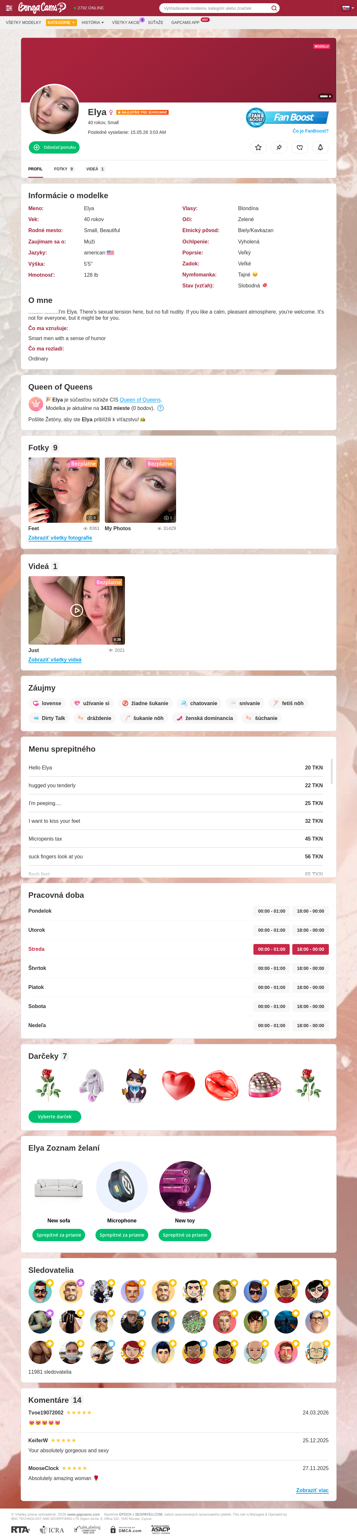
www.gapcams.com (83, 1514)
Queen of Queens (140, 400)
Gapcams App (187, 22)
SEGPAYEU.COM (148, 1514)
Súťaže (155, 22)
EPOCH (125, 1514)
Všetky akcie (127, 22)
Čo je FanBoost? (311, 131)
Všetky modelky (23, 22)
